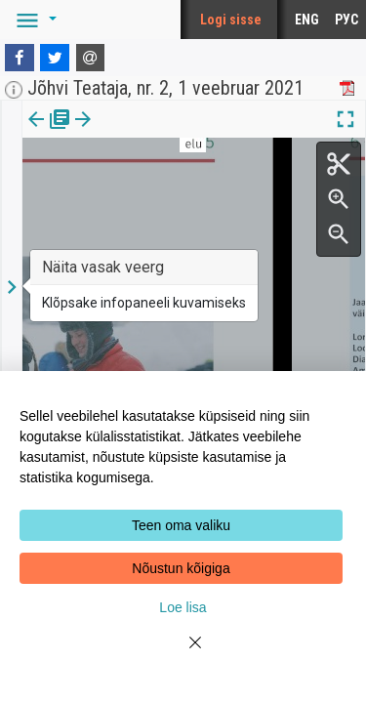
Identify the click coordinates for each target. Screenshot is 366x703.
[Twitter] (54, 57)
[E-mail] (90, 57)
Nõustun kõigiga (180, 568)
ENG (307, 19)
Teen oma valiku (181, 525)
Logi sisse (231, 19)
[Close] (183, 654)
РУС (346, 19)
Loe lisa (182, 607)
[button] (33, 19)
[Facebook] (19, 57)
